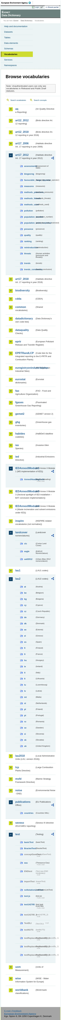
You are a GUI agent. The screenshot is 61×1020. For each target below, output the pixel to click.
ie (25, 666)
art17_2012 (22, 155)
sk (25, 740)
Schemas (8, 48)
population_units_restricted (29, 223)
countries (28, 813)
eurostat (20, 379)
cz (25, 611)
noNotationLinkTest (29, 890)
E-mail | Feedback (12, 1011)
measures (29, 186)
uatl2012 (28, 559)
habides (20, 433)
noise (18, 790)
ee (25, 629)
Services (8, 60)
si (25, 734)
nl (25, 703)
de (25, 617)
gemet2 (19, 413)
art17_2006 (22, 143)
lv (25, 691)
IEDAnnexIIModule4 (25, 506)
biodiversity (22, 290)
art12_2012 (22, 120)
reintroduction (29, 247)
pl (25, 709)
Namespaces (10, 65)
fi (24, 648)
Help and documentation (16, 26)
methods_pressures (29, 192)
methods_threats (29, 198)
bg (25, 599)
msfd (18, 778)
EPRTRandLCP (24, 353)
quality (27, 235)
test (17, 834)
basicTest (28, 842)
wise (18, 978)
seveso (19, 822)
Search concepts (40, 100)
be (25, 593)
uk (25, 746)
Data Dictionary (26, 21)
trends (27, 263)
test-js (27, 896)
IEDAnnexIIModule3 (25, 491)
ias (17, 445)
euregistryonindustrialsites (25, 367)
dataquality (22, 330)
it (24, 672)
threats (27, 253)
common (20, 307)
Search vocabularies (18, 100)
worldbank (21, 990)
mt (25, 697)
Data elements (11, 43)
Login (37, 7)
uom (18, 967)
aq (16, 108)
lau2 (17, 578)
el (25, 636)
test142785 (29, 904)
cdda (18, 298)
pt (25, 715)
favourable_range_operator (29, 180)
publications (22, 801)
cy (25, 605)
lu (25, 685)
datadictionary (24, 318)
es (25, 642)
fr (25, 654)
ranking (28, 241)
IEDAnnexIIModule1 (25, 468)
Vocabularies (10, 54)
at (25, 586)
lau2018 (20, 755)
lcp (17, 767)
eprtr (18, 341)
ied (17, 456)
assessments (29, 166)
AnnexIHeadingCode (29, 479)
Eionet (16, 21)
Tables (7, 37)
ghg (17, 422)
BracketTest (29, 848)
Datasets (8, 32)
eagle (26, 551)
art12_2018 (22, 132)
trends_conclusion (29, 269)
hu (25, 660)
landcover (21, 532)
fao (17, 390)
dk (25, 623)
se (25, 728)
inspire (19, 520)
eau (26, 863)
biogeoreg (29, 174)
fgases (19, 402)
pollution (28, 210)
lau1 (17, 570)
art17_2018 (22, 279)
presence (28, 229)
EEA (17, 2)
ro (25, 721)
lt (24, 678)
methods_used (29, 204)
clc (25, 543)
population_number (29, 217)
